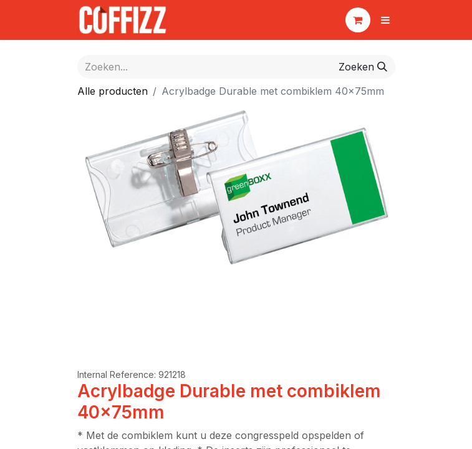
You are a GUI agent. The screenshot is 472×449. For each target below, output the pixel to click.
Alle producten (112, 91)
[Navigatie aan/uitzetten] (385, 20)
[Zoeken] (362, 67)
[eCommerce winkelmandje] (357, 19)
